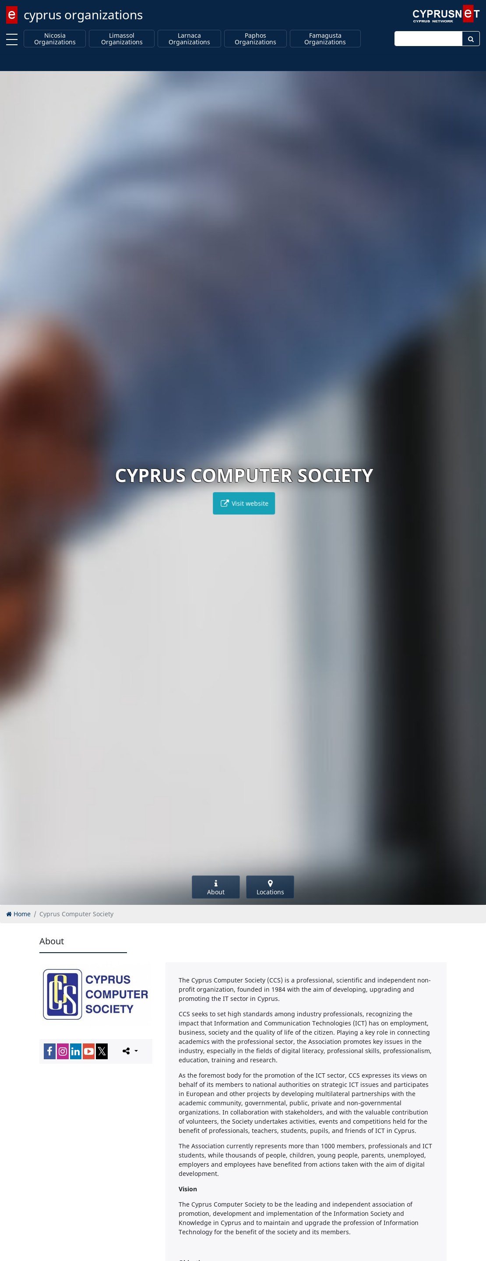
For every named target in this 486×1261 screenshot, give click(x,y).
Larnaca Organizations (189, 39)
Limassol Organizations (122, 39)
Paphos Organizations (255, 39)
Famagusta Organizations (325, 39)
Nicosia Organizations (55, 39)
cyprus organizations (83, 14)
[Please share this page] (129, 1050)
